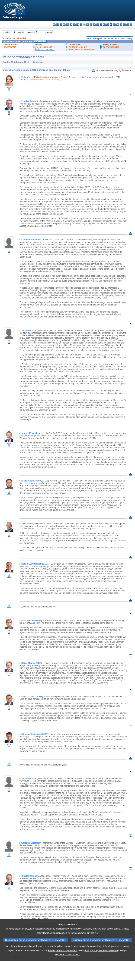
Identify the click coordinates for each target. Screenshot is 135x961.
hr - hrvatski (87, 24)
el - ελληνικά (74, 24)
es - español (57, 24)
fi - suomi (127, 24)
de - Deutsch (67, 24)
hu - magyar (101, 24)
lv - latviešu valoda (94, 24)
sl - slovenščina (124, 24)
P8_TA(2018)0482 (111, 47)
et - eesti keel (71, 24)
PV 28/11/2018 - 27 (43, 47)
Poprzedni (20, 32)
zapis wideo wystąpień (106, 70)
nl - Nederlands (107, 24)
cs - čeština (61, 24)
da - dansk (64, 24)
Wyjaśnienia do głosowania (81, 49)
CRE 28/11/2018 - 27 (45, 49)
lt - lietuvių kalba (97, 24)
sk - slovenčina (121, 24)
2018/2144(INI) (19, 38)
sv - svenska (131, 24)
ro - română (117, 24)
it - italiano (91, 24)
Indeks (7, 32)
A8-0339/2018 (10, 47)
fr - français (81, 24)
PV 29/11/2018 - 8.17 (78, 47)
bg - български (54, 24)
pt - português (114, 24)
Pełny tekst (48, 32)
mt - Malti (104, 24)
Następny (31, 32)
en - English (77, 24)
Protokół (127, 70)
